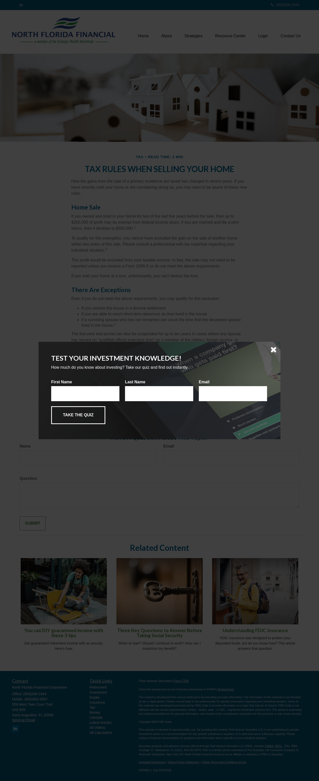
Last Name (135, 382)
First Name (61, 382)
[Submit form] (78, 415)
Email (204, 382)
